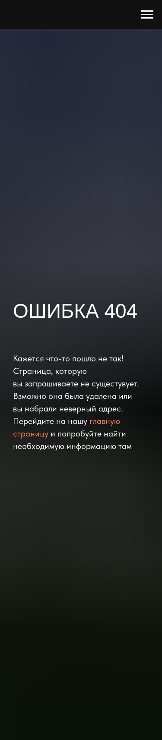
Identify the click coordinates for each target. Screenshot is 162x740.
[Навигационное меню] (147, 14)
